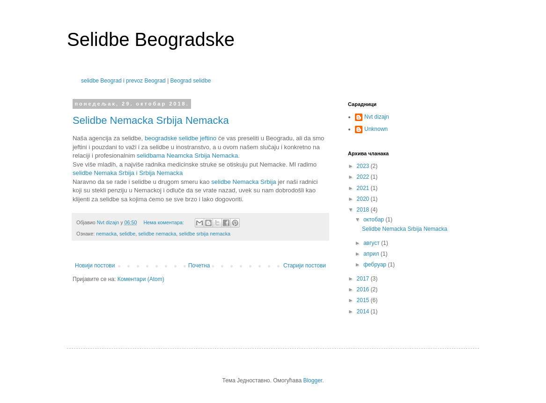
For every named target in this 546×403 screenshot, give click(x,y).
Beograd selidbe (190, 80)
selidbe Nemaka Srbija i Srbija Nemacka (128, 172)
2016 (364, 289)
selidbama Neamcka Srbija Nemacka (187, 155)
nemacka (106, 233)
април (372, 254)
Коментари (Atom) (141, 279)
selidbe (127, 233)
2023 (364, 166)
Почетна (199, 265)
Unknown (376, 129)
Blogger (312, 380)
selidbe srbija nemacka (204, 233)
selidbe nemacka (157, 233)
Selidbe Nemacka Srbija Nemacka (151, 120)
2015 (364, 300)
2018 (364, 209)
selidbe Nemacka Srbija (243, 181)
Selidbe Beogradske (151, 39)
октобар (374, 219)
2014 (364, 311)
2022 (364, 177)
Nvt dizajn (376, 117)
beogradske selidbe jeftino (180, 138)
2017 (364, 278)
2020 (364, 199)
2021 (364, 188)
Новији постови (95, 265)
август (372, 243)
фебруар (375, 264)
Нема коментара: (164, 222)
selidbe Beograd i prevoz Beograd (123, 80)
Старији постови (304, 265)
